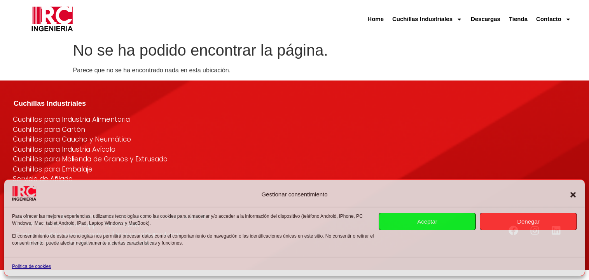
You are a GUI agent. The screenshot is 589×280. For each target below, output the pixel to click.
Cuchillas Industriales (427, 19)
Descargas (485, 19)
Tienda (518, 19)
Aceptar (427, 221)
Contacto (553, 19)
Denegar (528, 221)
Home (375, 19)
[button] (573, 195)
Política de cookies (31, 266)
